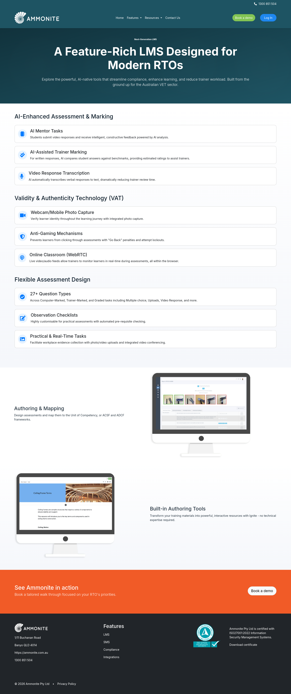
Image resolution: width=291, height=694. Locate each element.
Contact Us (172, 17)
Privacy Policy (66, 683)
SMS (106, 642)
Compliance (111, 649)
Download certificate (243, 644)
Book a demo (244, 17)
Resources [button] (152, 17)
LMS (106, 634)
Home (120, 17)
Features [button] (133, 17)
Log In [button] (268, 17)
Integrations (111, 657)
